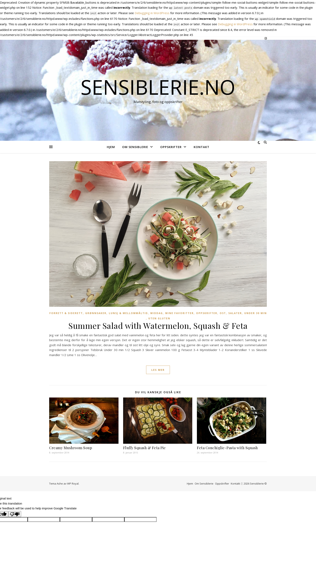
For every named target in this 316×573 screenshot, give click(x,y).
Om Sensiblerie (135, 145)
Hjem (111, 145)
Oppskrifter (171, 145)
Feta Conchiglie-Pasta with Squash (227, 446)
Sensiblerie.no (158, 85)
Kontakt (201, 145)
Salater (235, 311)
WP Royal (73, 482)
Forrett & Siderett (66, 311)
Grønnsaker (95, 311)
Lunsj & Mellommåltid (128, 311)
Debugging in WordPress (152, 13)
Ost (223, 311)
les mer (158, 368)
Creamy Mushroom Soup (70, 446)
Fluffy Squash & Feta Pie (144, 446)
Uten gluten (159, 317)
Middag (156, 311)
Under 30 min (255, 311)
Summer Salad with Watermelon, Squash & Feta (158, 324)
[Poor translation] (14, 512)
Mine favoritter (179, 311)
